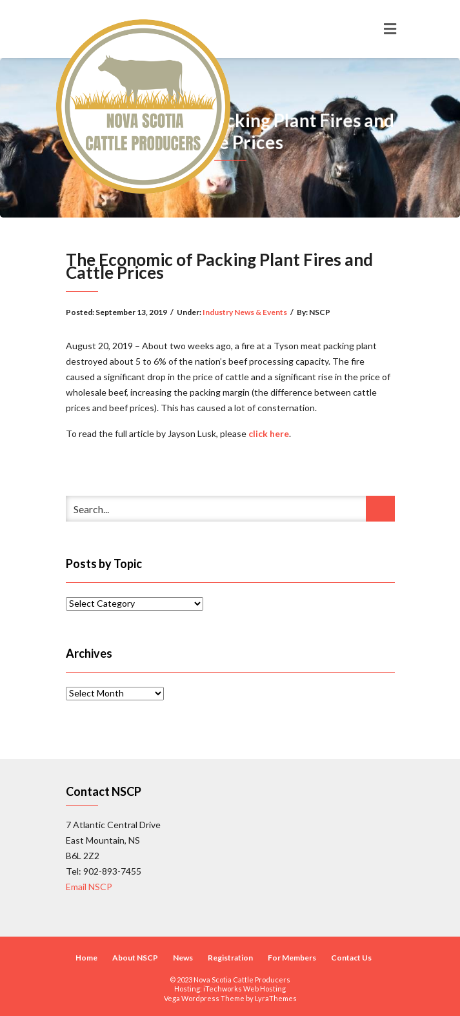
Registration (230, 957)
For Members (292, 957)
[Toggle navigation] (390, 29)
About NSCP (135, 957)
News (183, 957)
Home (86, 957)
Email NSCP (89, 886)
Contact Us (351, 957)
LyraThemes (276, 998)
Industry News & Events (245, 312)
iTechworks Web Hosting (244, 988)
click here (268, 433)
